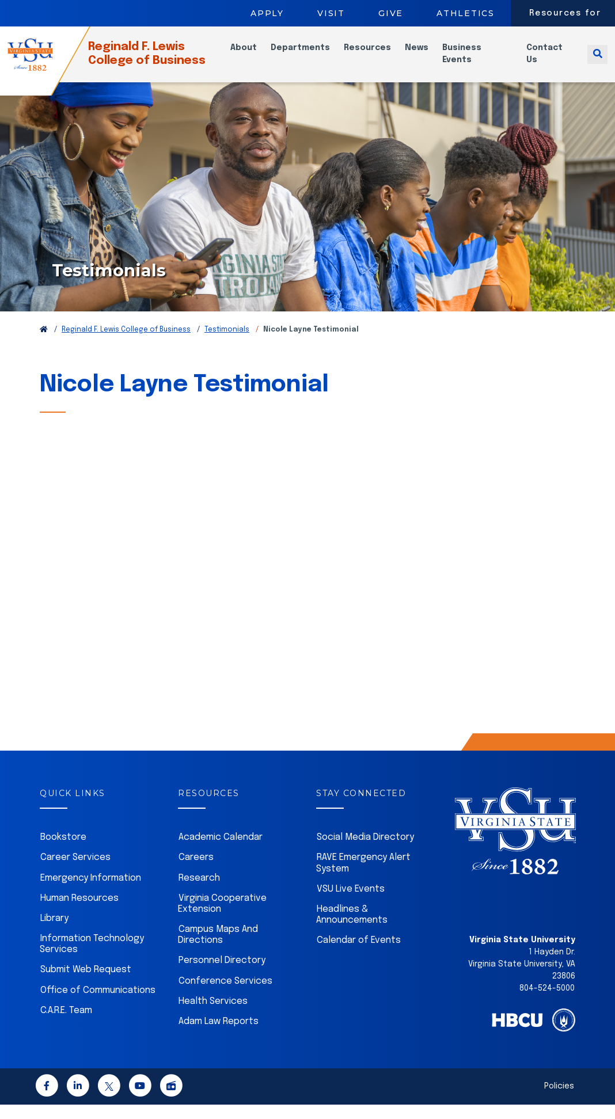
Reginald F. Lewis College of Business (165, 61)
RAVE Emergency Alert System (363, 877)
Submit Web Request (85, 984)
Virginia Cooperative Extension (222, 918)
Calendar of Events (359, 955)
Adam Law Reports (219, 1036)
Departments (311, 55)
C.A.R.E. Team (66, 1025)
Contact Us (550, 61)
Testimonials (226, 344)
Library (54, 933)
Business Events (472, 61)
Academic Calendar (221, 852)
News (427, 55)
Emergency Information (90, 892)
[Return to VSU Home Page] (44, 344)
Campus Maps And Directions (218, 949)
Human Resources (79, 913)
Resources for (565, 13)
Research (199, 892)
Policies (559, 1101)
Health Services (213, 1016)
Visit (331, 13)
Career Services (75, 872)
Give (390, 13)
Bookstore (63, 852)
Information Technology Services (92, 958)
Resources (378, 55)
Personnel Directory (222, 975)
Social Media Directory (365, 852)
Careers (196, 872)
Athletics (465, 13)
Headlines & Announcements (352, 929)
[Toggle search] (597, 60)
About (254, 55)
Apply (267, 13)
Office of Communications (97, 1005)
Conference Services (225, 995)
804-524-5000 (547, 1003)
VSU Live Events (351, 903)
